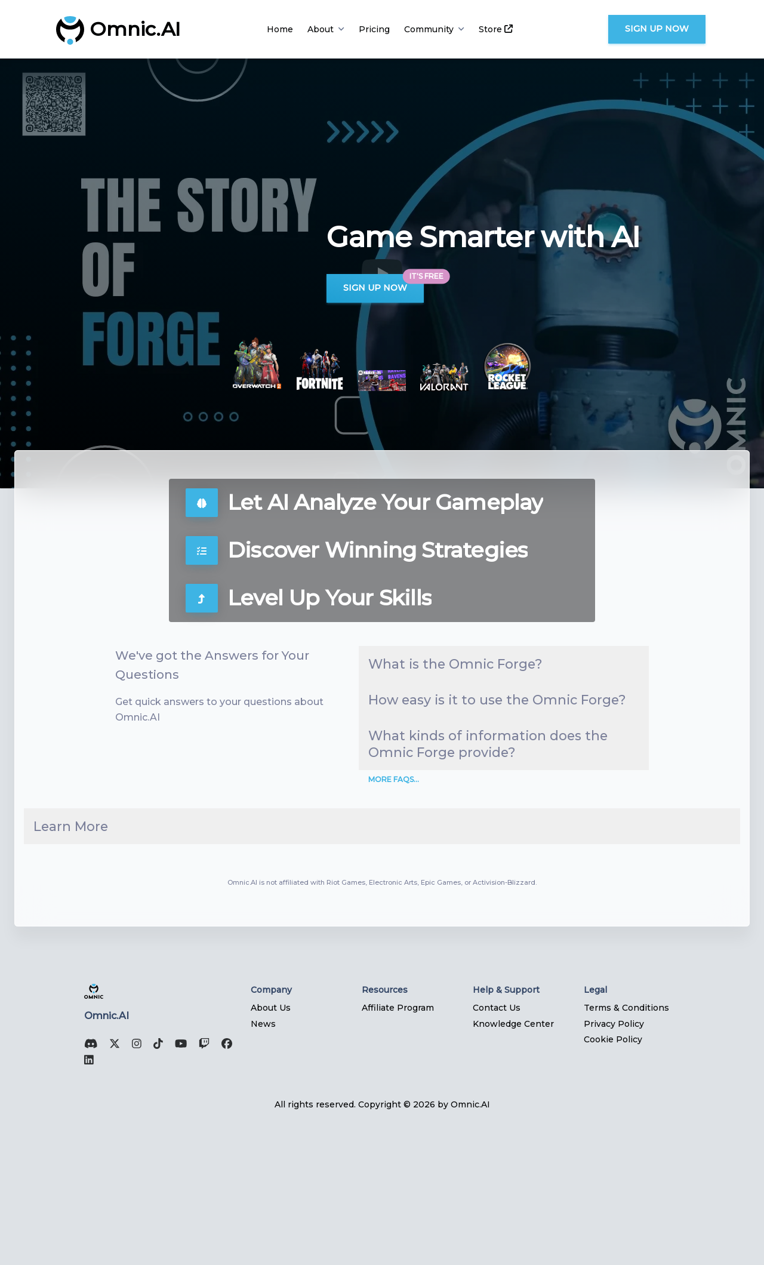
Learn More (96, 960)
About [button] (325, 29)
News (263, 1163)
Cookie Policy (613, 1179)
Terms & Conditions (626, 1147)
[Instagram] (133, 1185)
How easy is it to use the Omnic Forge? (480, 758)
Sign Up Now (375, 287)
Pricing (374, 29)
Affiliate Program (398, 1147)
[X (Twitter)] (111, 1185)
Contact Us (496, 1147)
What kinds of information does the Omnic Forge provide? (492, 847)
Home (280, 29)
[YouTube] (177, 1185)
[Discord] (87, 1185)
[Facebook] (223, 1185)
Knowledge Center (513, 1163)
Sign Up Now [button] (657, 28)
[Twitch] (200, 1185)
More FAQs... (393, 907)
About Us (271, 1147)
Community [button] (434, 29)
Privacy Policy (614, 1163)
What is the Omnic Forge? (471, 683)
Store (496, 29)
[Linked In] (85, 1201)
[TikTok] (154, 1185)
